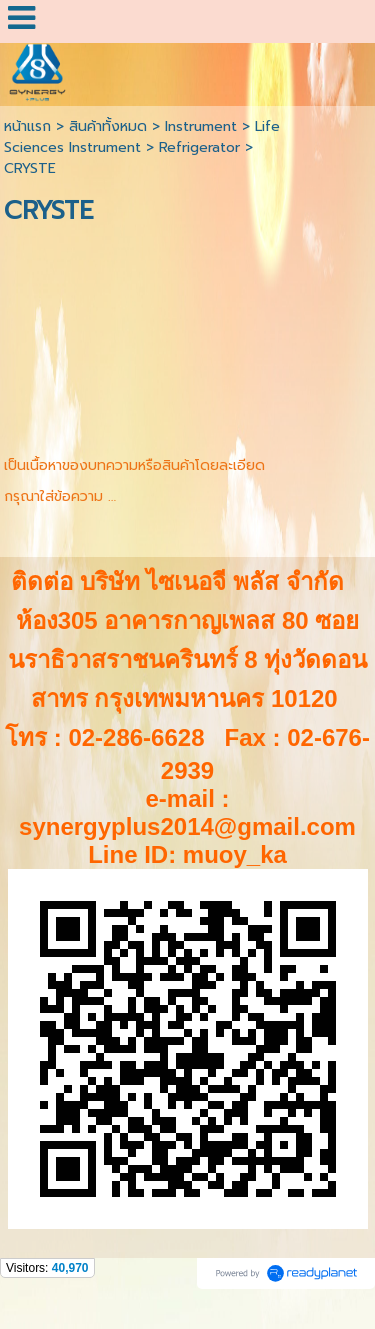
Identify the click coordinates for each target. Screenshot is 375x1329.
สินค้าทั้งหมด (108, 126)
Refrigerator (199, 147)
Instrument (201, 126)
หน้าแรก (27, 126)
